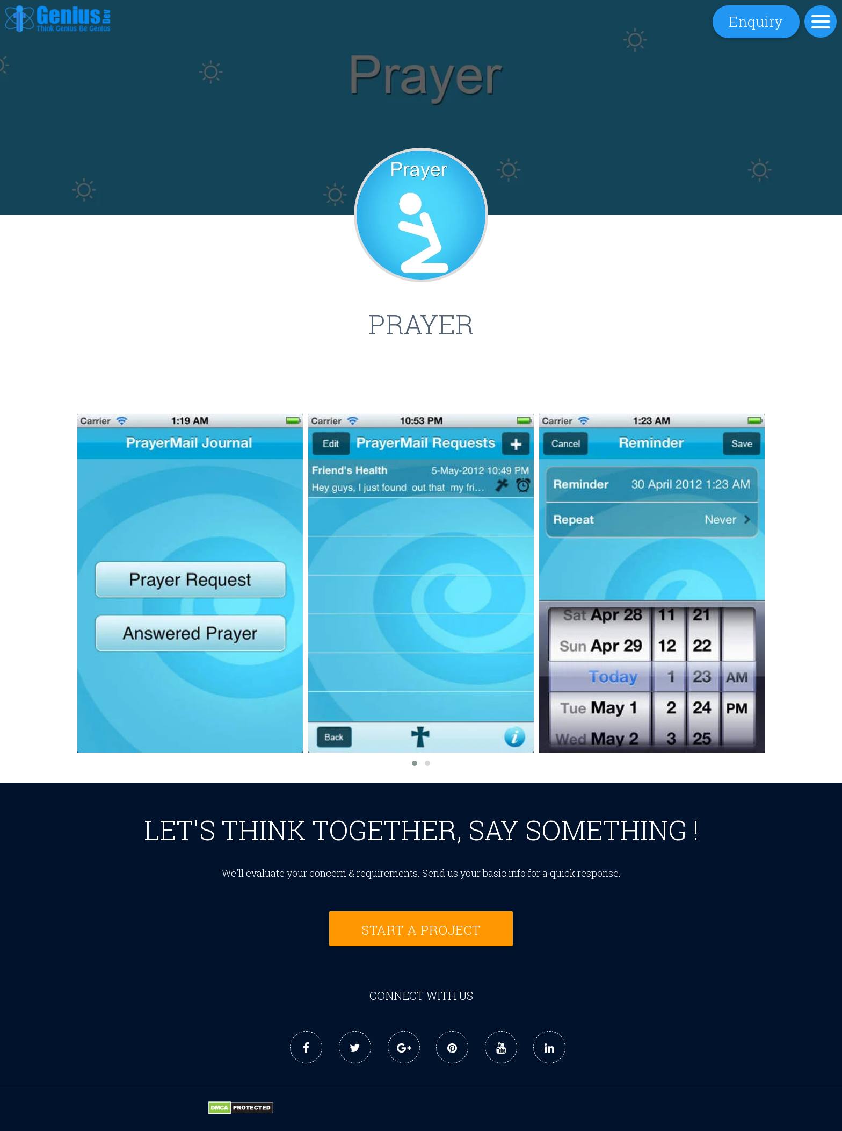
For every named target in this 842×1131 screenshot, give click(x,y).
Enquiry (756, 21)
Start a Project (421, 930)
